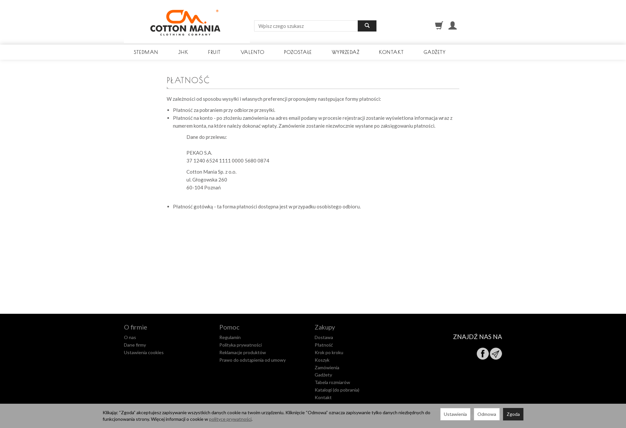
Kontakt (391, 52)
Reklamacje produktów (242, 352)
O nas (130, 337)
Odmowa (486, 414)
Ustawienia (455, 414)
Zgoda (513, 414)
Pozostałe (298, 52)
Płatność (324, 345)
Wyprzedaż (346, 52)
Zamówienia (327, 367)
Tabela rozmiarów (332, 382)
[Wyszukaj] (367, 26)
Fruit (214, 52)
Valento (253, 52)
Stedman (146, 52)
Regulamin (230, 337)
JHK (183, 52)
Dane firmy (135, 345)
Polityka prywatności (240, 345)
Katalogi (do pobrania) (337, 390)
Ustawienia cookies (144, 352)
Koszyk (322, 360)
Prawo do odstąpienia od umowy (252, 360)
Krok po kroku (329, 352)
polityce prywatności (230, 419)
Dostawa (324, 337)
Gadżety (435, 52)
